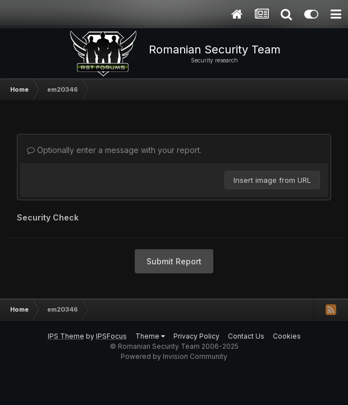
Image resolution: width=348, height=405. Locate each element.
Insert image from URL (272, 180)
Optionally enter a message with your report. (114, 150)
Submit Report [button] (174, 261)
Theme (150, 336)
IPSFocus (111, 336)
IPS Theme (66, 336)
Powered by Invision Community (174, 356)
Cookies (287, 336)
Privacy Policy (196, 336)
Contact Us (246, 336)
